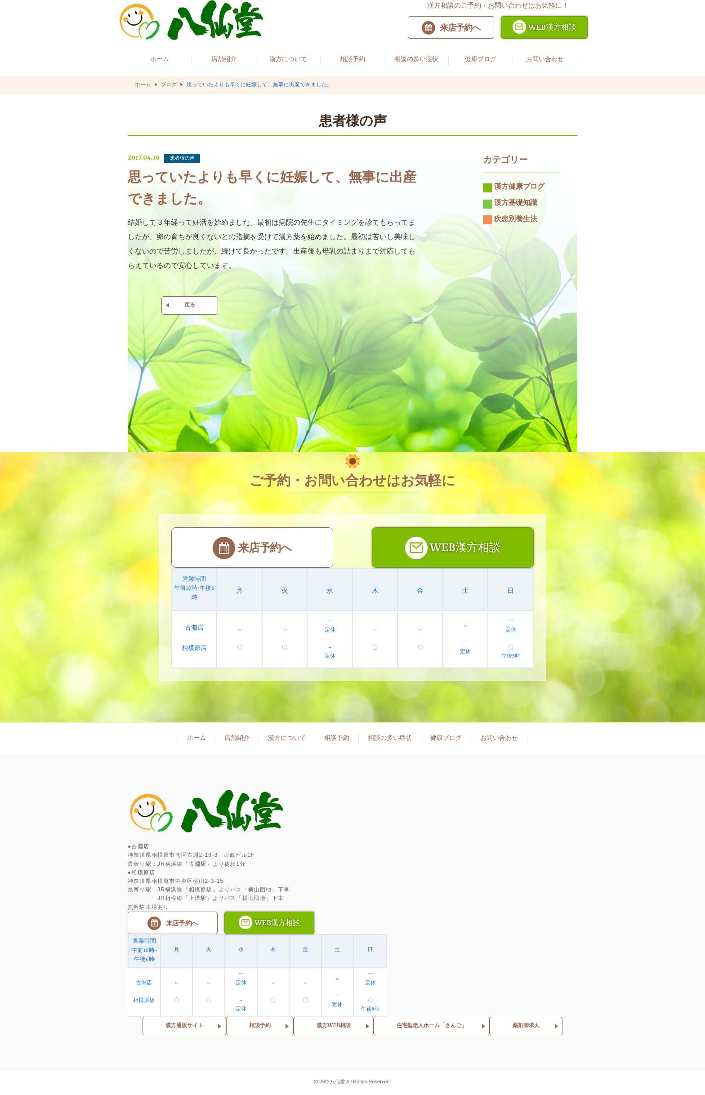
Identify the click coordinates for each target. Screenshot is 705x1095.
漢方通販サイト (184, 1027)
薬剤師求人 (526, 1027)
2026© (322, 1083)
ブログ (169, 85)
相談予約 (260, 1027)
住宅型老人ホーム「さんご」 (432, 1027)
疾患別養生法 (510, 224)
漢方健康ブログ (513, 192)
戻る (189, 309)
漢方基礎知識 (510, 208)
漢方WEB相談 (334, 1027)
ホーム (143, 85)
